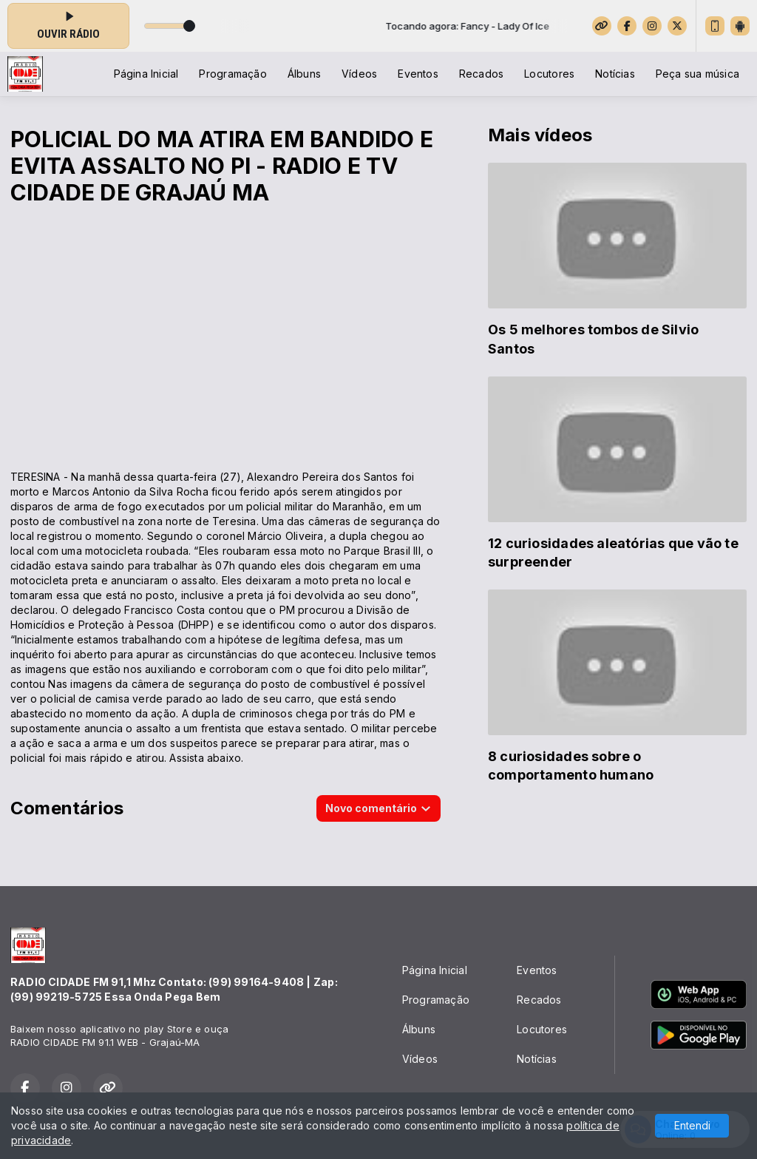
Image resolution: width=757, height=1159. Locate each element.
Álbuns (304, 73)
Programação (232, 73)
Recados (481, 73)
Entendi (692, 1125)
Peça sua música (697, 73)
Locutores (549, 73)
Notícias (615, 73)
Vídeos (359, 73)
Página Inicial (146, 73)
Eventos (418, 73)
